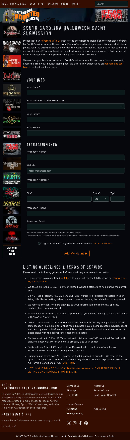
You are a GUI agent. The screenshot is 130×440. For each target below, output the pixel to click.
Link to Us (72, 395)
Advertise (72, 408)
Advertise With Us (51, 40)
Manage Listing (75, 413)
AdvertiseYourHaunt (12, 251)
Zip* (112, 193)
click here (66, 278)
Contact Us (73, 385)
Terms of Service (102, 243)
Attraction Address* (38, 179)
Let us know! (9, 426)
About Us (99, 385)
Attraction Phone (36, 207)
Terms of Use (101, 390)
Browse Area (18, 3)
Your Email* (33, 114)
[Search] (111, 4)
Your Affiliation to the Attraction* (45, 100)
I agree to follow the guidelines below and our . (77, 243)
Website (31, 165)
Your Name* (33, 87)
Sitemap (71, 390)
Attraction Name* (37, 151)
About (64, 3)
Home (5, 3)
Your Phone (33, 127)
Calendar (53, 3)
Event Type (37, 3)
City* (29, 193)
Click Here (68, 362)
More (75, 3)
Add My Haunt (75, 253)
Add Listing (100, 408)
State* (96, 193)
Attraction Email (36, 221)
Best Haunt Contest (105, 395)
